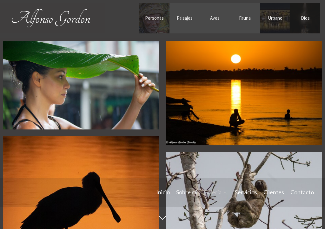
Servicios (246, 192)
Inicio (163, 192)
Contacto (302, 192)
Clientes (273, 192)
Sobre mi (186, 192)
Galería (213, 192)
